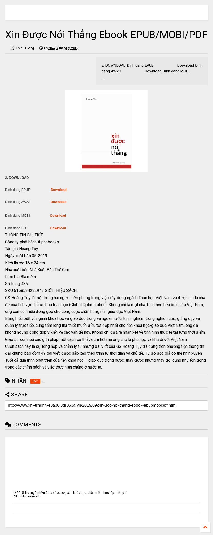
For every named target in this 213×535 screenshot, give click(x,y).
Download (59, 190)
